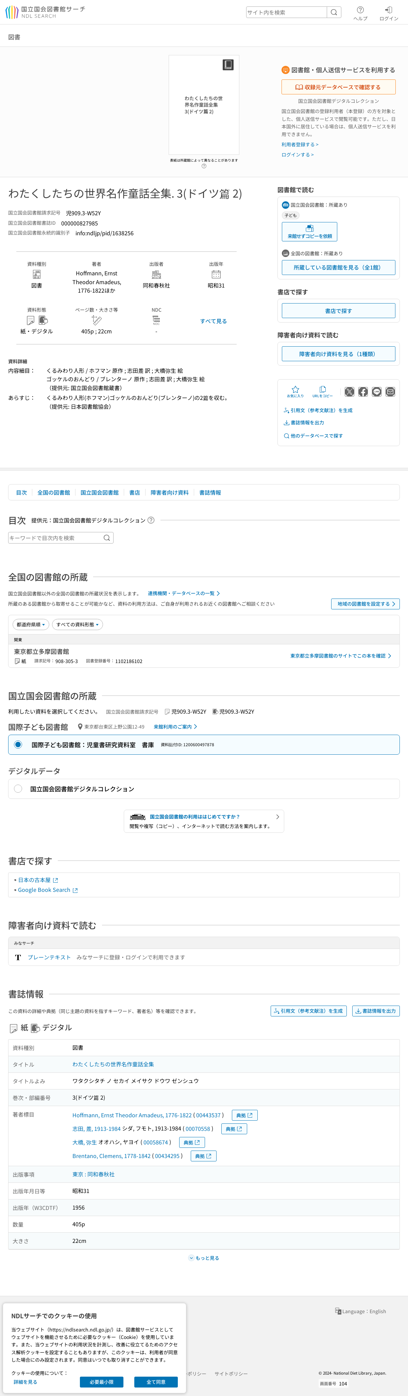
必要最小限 (102, 1381)
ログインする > (298, 154)
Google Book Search (48, 889)
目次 (21, 492)
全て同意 (156, 1381)
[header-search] (293, 12)
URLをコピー (322, 391)
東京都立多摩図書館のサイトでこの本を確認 (342, 656)
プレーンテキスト (49, 957)
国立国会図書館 (100, 492)
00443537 (208, 1115)
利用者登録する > (300, 144)
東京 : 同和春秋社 (93, 1174)
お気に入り (295, 391)
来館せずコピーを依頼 (310, 231)
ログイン (388, 12)
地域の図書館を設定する (368, 604)
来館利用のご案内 (177, 726)
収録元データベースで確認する (338, 87)
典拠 (244, 1115)
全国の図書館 (53, 492)
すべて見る (213, 321)
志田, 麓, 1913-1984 (96, 1128)
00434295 (167, 1156)
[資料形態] (77, 624)
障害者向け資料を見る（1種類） (338, 354)
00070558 (198, 1128)
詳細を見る (25, 1381)
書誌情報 (210, 492)
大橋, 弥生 (84, 1142)
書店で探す (338, 311)
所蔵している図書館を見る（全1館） (339, 267)
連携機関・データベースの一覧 (185, 593)
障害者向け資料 (170, 492)
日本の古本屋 (38, 880)
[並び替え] (31, 624)
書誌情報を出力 (303, 422)
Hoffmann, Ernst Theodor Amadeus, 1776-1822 (132, 1115)
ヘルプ (360, 12)
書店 (134, 492)
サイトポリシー (231, 1373)
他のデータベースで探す (313, 435)
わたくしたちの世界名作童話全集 (113, 1064)
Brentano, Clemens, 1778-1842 (111, 1156)
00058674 (155, 1142)
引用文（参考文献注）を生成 (318, 410)
